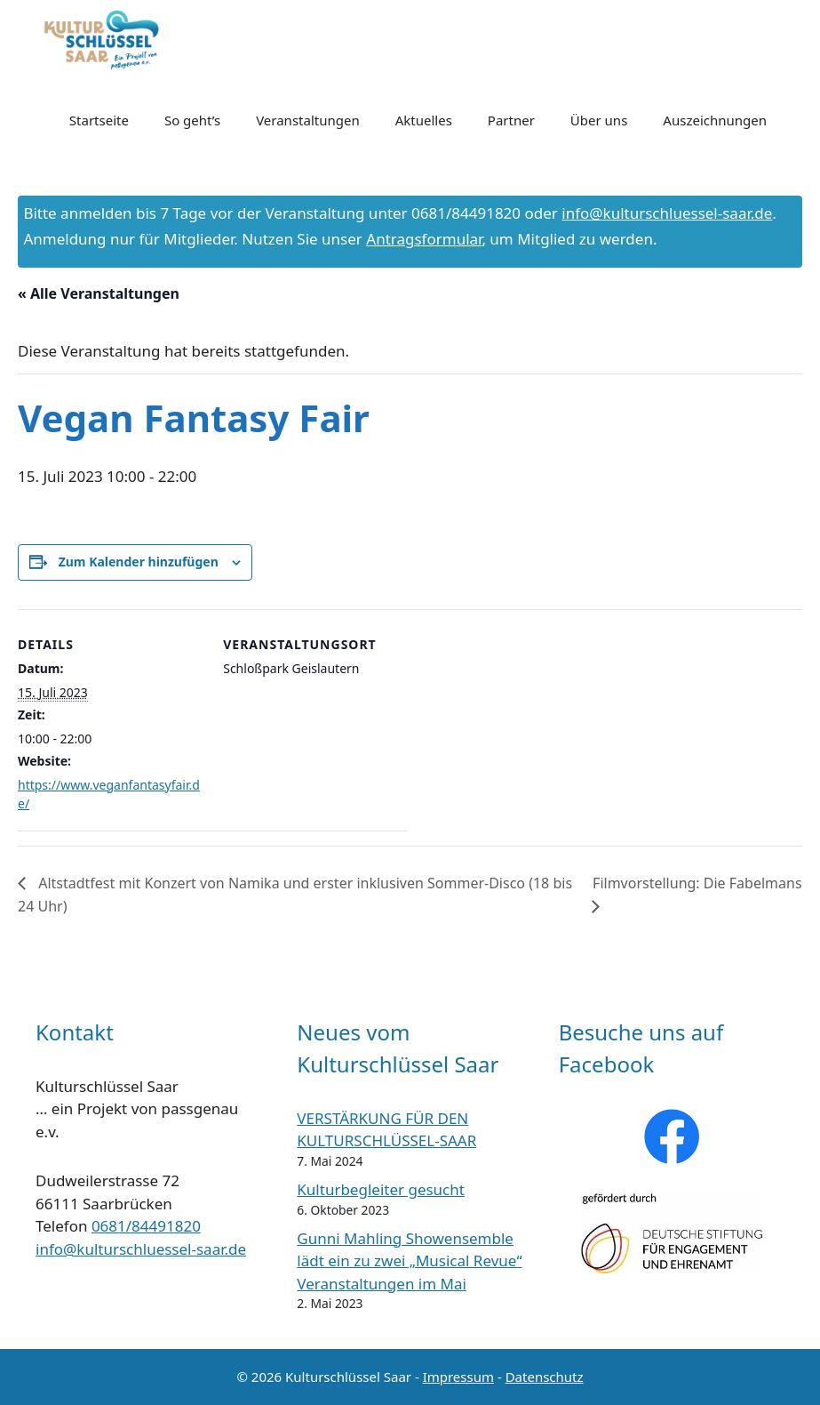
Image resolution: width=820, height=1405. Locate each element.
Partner (511, 120)
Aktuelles (423, 120)
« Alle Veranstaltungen (98, 293)
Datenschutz (545, 1376)
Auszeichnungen (715, 120)
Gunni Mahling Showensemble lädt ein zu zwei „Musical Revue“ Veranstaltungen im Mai (409, 1261)
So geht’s (192, 120)
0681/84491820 (146, 1226)
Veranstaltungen (308, 120)
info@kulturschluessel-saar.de (666, 213)
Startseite (99, 120)
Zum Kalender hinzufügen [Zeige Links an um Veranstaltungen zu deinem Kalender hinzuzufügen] (139, 561)
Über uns (598, 120)
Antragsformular (424, 239)
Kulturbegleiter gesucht (381, 1189)
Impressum (458, 1376)
